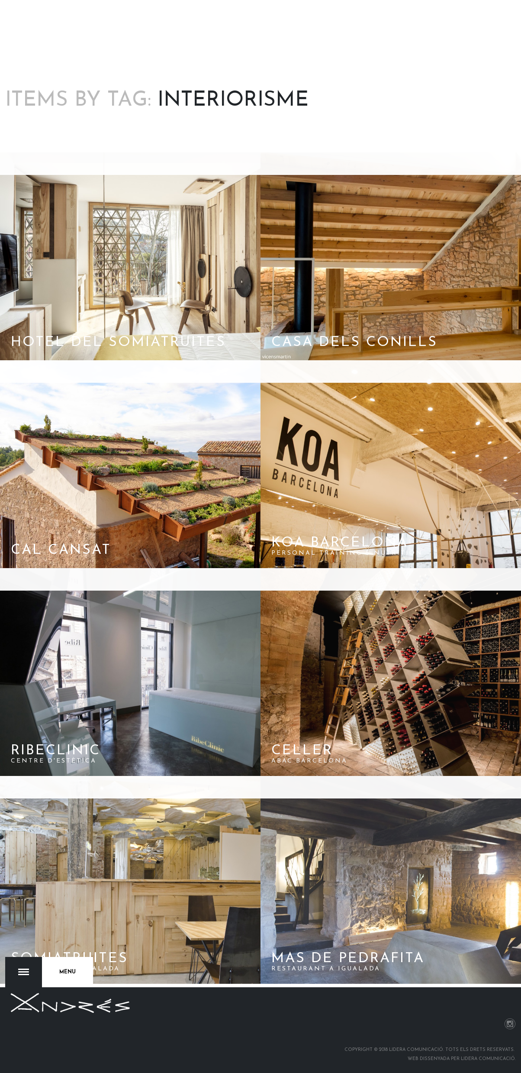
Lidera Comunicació (488, 1059)
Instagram (510, 1023)
